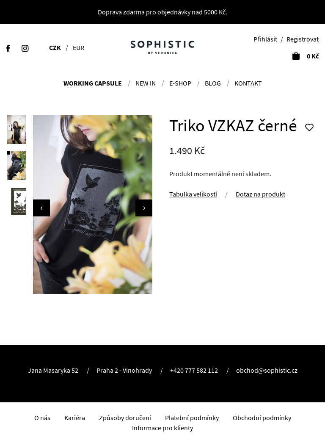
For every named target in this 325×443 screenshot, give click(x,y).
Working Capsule (92, 83)
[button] (16, 129)
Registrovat (302, 39)
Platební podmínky (192, 417)
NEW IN (145, 83)
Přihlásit (265, 39)
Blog (213, 83)
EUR (78, 47)
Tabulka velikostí (193, 194)
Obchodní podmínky (262, 417)
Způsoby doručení (125, 417)
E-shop (180, 83)
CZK (55, 47)
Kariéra (74, 417)
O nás (42, 417)
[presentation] (41, 207)
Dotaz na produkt (260, 194)
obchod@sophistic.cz (266, 370)
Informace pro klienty (162, 428)
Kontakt (248, 83)
